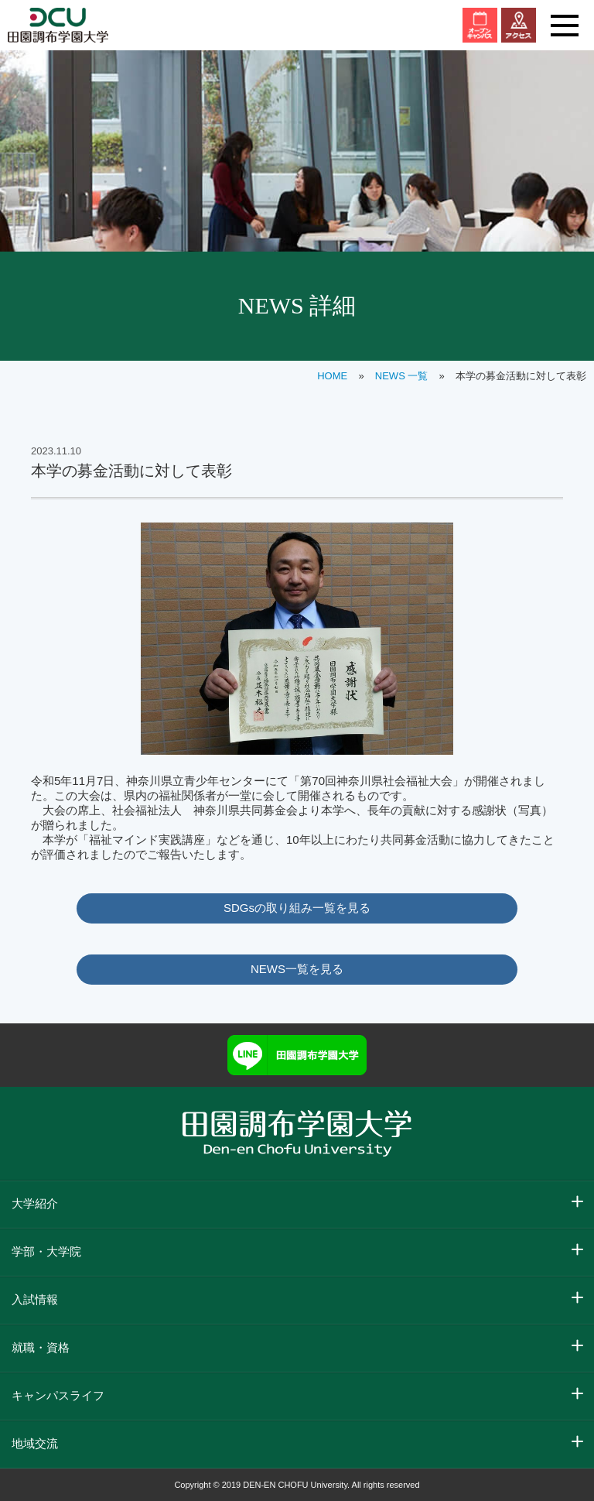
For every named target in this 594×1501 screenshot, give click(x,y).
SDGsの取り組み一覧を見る (297, 907)
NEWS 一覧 (401, 376)
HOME (332, 376)
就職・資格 (41, 1347)
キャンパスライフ (58, 1395)
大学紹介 (35, 1203)
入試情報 (35, 1299)
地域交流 (35, 1443)
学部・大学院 (46, 1251)
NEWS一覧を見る (297, 968)
